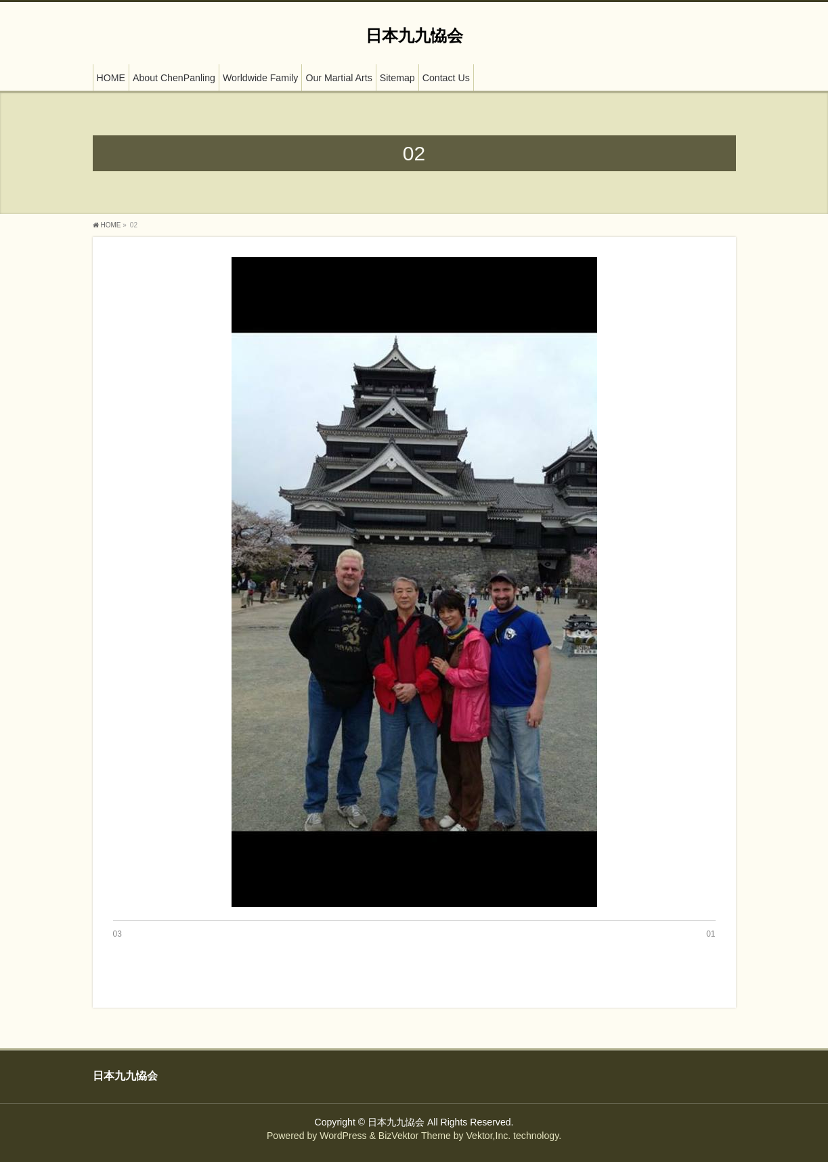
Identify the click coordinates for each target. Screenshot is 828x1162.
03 (117, 934)
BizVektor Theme (414, 1135)
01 (710, 934)
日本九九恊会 (414, 35)
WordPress (343, 1135)
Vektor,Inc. (488, 1135)
